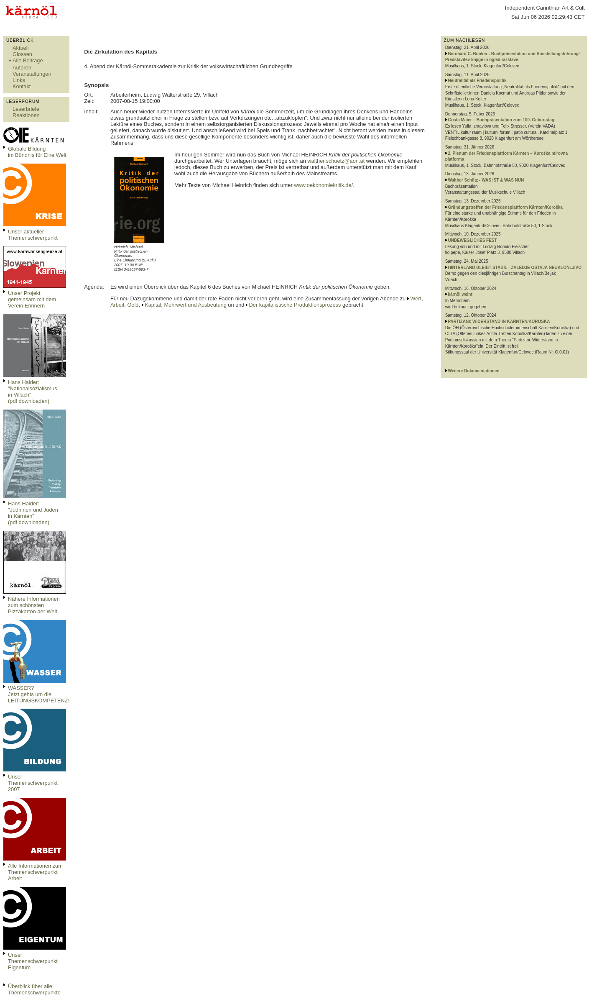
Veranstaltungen (32, 74)
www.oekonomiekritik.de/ (323, 185)
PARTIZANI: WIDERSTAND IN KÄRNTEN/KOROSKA (499, 321)
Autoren (22, 67)
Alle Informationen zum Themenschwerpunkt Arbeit (35, 872)
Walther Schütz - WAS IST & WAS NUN (486, 180)
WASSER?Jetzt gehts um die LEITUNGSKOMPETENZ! (38, 694)
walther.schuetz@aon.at (336, 161)
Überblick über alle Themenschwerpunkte (34, 989)
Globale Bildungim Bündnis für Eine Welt (37, 152)
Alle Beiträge (28, 60)
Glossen (22, 54)
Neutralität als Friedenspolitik (477, 80)
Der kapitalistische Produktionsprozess (295, 305)
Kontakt (22, 86)
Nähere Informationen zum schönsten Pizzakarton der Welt (34, 605)
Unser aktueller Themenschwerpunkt (33, 234)
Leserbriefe (26, 109)
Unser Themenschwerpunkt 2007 (33, 783)
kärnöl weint (460, 294)
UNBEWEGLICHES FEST (472, 240)
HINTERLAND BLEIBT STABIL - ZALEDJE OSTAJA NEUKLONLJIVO (515, 267)
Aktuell (20, 48)
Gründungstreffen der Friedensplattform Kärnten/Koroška (505, 207)
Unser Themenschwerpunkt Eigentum (33, 961)
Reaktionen (26, 115)
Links (19, 80)
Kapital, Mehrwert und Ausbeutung (186, 305)
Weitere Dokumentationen (473, 371)
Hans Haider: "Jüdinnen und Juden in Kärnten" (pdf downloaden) (33, 512)
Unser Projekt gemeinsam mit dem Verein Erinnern (32, 299)
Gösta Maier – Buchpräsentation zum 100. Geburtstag (501, 120)
